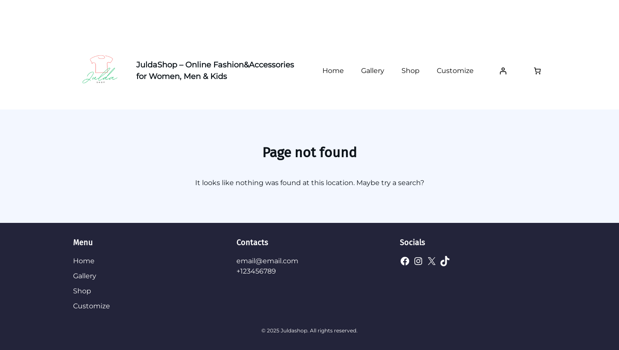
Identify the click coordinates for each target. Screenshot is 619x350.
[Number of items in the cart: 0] (537, 70)
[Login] (503, 70)
